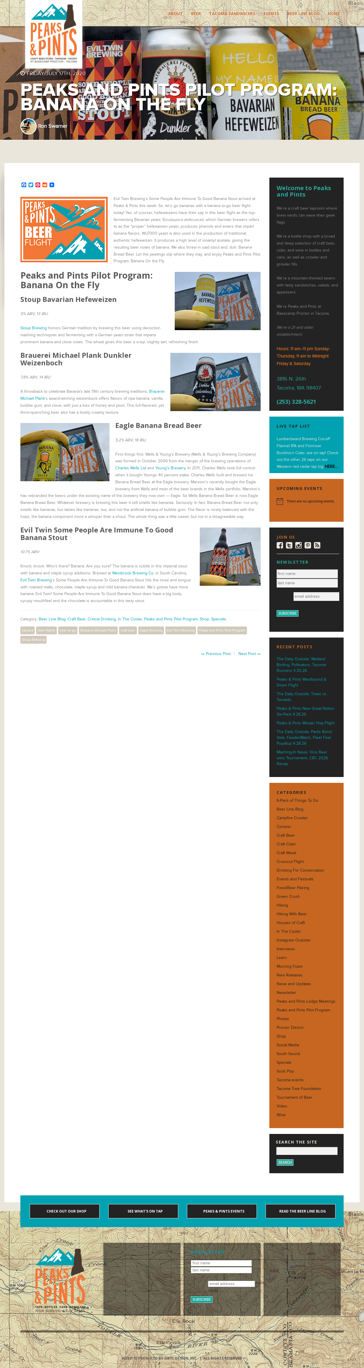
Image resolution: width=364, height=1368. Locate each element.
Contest (284, 826)
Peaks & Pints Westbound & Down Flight (301, 682)
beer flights (46, 630)
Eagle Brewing (151, 630)
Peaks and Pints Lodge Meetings (306, 1001)
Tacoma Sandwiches (232, 13)
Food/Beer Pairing (293, 887)
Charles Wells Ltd (130, 468)
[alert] (306, 501)
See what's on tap (145, 1211)
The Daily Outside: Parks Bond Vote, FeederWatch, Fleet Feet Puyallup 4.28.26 (304, 737)
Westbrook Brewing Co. (133, 573)
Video (282, 1106)
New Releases (290, 975)
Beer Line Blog (303, 13)
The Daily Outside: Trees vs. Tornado (302, 696)
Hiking (282, 905)
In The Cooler (130, 619)
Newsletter (286, 992)
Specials (218, 619)
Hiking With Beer (292, 914)
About (175, 13)
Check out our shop (66, 1211)
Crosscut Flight (290, 861)
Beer (196, 13)
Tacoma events (290, 1079)
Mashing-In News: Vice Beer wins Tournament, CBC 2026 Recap (302, 758)
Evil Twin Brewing (36, 580)
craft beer (128, 630)
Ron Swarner (52, 126)
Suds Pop (285, 1071)
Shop (204, 619)
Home (334, 13)
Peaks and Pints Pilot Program (171, 619)
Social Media (288, 1045)
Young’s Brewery (170, 468)
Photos (283, 1018)
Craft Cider (286, 844)
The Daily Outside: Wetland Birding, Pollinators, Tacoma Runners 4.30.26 (301, 664)
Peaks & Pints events (223, 1211)
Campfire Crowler (292, 817)
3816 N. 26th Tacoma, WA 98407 (299, 383)
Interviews (286, 948)
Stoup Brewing (33, 327)
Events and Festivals (295, 879)
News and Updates (294, 983)
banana (27, 630)
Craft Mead (286, 852)
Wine (281, 1114)
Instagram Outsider (294, 940)
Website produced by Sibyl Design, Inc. (160, 1358)
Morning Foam (290, 966)
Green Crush (288, 896)
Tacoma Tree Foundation (299, 1088)
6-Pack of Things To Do (297, 800)
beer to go (68, 630)
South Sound (288, 1053)
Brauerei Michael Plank (98, 630)
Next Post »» (249, 653)
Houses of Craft (291, 922)
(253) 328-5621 (296, 402)
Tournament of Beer (294, 1097)
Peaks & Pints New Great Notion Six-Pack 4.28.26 (306, 711)
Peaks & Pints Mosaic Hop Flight (306, 723)
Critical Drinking (102, 619)
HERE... (331, 466)
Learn (282, 957)
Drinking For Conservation (300, 870)
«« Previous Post (216, 653)
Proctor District (290, 1027)
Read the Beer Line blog (302, 1211)
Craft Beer (77, 619)
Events (271, 13)
